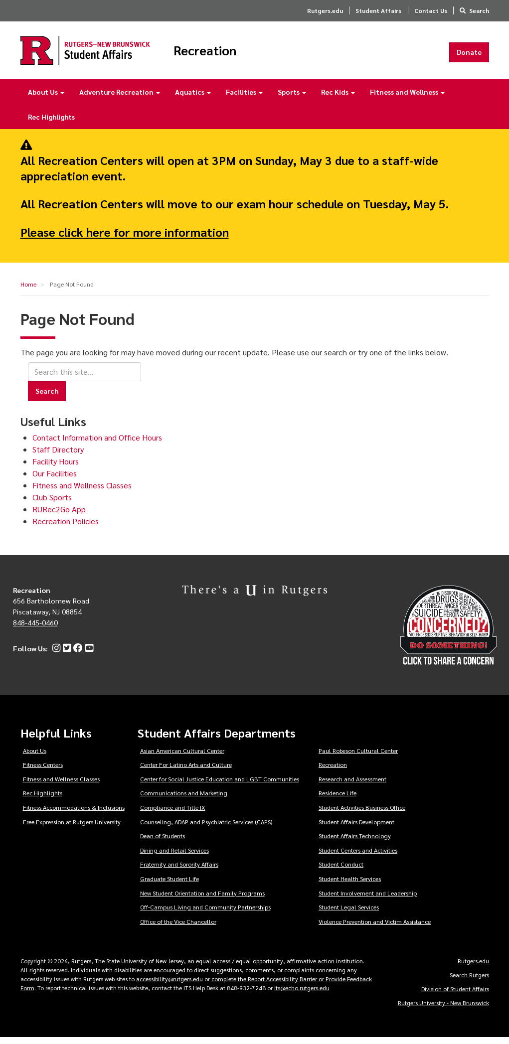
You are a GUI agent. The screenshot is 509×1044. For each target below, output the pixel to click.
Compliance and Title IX (172, 814)
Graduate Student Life (169, 886)
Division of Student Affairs (455, 995)
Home (28, 291)
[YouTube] (88, 655)
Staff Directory (58, 456)
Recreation (238, 54)
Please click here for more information (124, 238)
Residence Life (337, 800)
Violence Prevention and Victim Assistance (375, 928)
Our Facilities (54, 480)
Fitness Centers (43, 771)
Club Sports (52, 504)
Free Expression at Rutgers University (72, 829)
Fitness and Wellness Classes (82, 492)
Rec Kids (338, 98)
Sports (292, 98)
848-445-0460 (35, 628)
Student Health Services (350, 886)
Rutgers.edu (325, 10)
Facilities (244, 98)
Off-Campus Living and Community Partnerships (205, 914)
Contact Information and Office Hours (97, 444)
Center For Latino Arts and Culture (186, 771)
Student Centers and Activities (358, 857)
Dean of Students (162, 843)
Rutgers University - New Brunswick (443, 1009)
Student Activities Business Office (362, 814)
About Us (46, 98)
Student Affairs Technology (355, 843)
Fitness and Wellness (407, 98)
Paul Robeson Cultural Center (358, 757)
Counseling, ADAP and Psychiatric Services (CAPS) (206, 829)
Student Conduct (341, 871)
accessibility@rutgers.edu (169, 985)
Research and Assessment (352, 786)
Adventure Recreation (119, 98)
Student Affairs (378, 10)
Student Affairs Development (356, 829)
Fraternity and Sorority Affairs (179, 871)
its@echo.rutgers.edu (302, 994)
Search (479, 10)
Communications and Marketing (183, 800)
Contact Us (430, 10)
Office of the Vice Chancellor (178, 928)
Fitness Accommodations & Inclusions (74, 814)
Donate (469, 55)
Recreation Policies (65, 528)
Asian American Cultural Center (182, 757)
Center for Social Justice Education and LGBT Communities (219, 786)
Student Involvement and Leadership (368, 900)
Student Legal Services (349, 914)
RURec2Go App (59, 516)
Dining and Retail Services (174, 857)
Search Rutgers (469, 981)
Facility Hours (55, 468)
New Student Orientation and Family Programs (202, 900)
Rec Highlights (51, 123)
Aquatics (193, 98)
